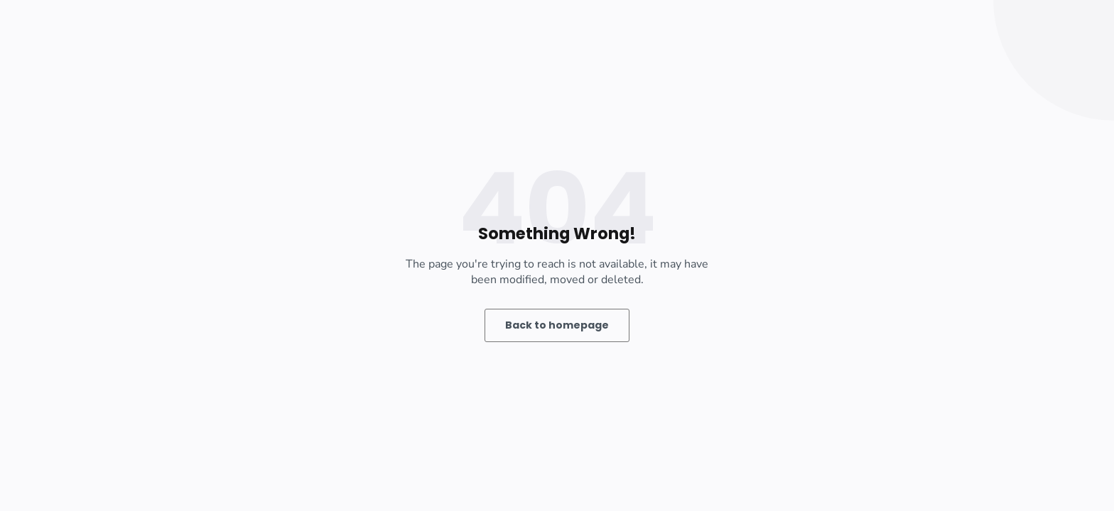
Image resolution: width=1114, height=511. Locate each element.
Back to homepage (557, 325)
